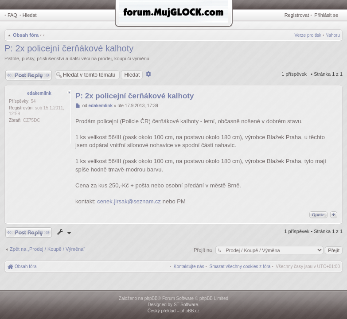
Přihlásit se (326, 15)
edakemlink (39, 93)
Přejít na (203, 250)
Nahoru (332, 35)
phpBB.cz (189, 310)
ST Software (186, 304)
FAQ (12, 15)
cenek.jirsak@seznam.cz (129, 201)
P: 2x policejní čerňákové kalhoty (68, 48)
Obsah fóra (26, 35)
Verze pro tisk (308, 35)
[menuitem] (240, 266)
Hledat (30, 15)
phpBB (151, 298)
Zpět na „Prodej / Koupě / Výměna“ (47, 249)
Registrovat (297, 15)
